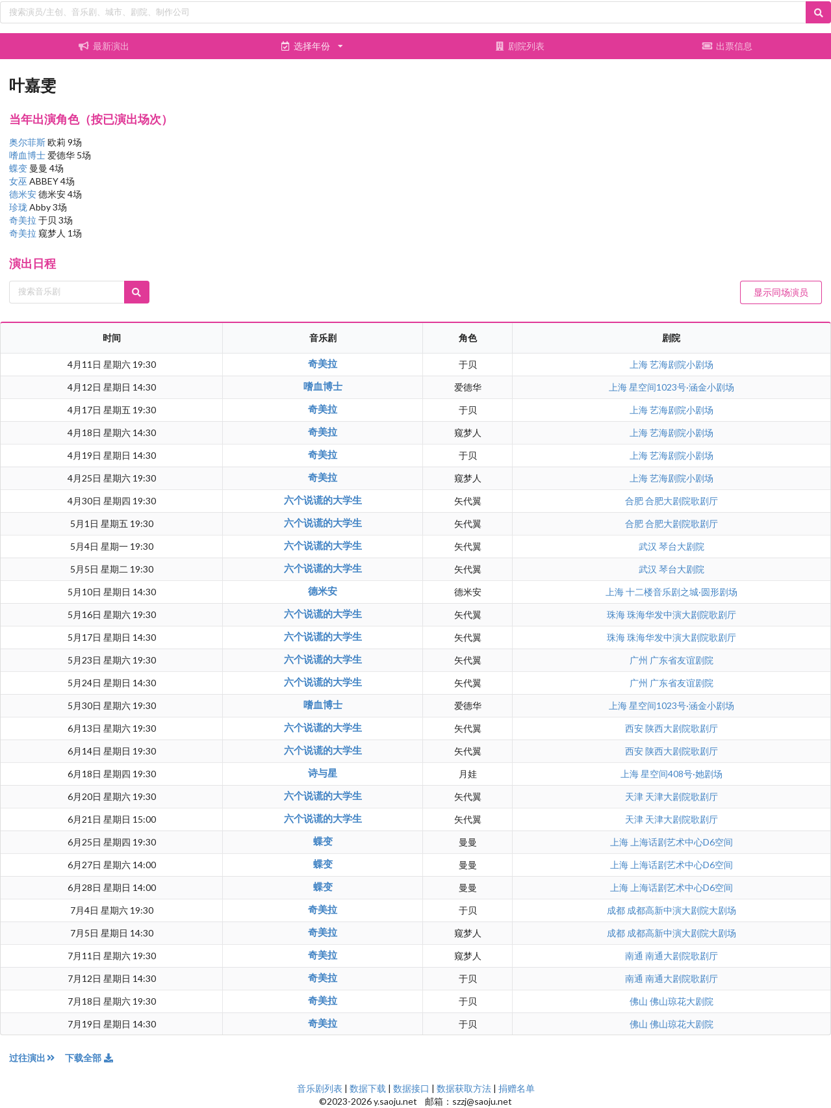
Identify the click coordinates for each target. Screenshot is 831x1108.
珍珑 (19, 207)
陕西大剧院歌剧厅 (681, 728)
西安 (635, 728)
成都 (617, 910)
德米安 (23, 194)
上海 (640, 364)
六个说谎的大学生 (323, 500)
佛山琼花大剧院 (681, 1001)
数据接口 (411, 1088)
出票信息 (727, 45)
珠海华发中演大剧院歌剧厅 (681, 614)
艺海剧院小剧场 (681, 364)
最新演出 (104, 45)
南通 (635, 955)
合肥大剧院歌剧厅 (681, 500)
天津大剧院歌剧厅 (681, 796)
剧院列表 (519, 45)
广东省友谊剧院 (681, 659)
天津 (635, 796)
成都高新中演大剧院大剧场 (681, 910)
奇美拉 (23, 219)
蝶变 (19, 168)
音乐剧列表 (319, 1088)
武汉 (649, 546)
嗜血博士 (28, 155)
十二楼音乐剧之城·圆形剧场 (681, 591)
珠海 (617, 614)
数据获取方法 (464, 1088)
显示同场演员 (781, 292)
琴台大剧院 (681, 546)
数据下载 (368, 1088)
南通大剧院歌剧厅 (681, 955)
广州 (640, 659)
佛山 (640, 1001)
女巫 (19, 181)
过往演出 (37, 1057)
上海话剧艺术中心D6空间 (681, 841)
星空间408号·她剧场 (681, 773)
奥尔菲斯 (28, 142)
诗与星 (322, 773)
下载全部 (89, 1057)
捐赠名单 (516, 1088)
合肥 (635, 500)
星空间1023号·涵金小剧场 (681, 387)
